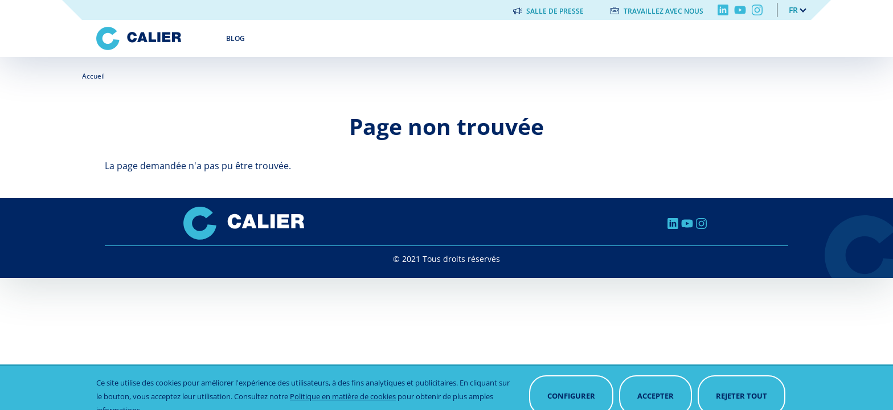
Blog (235, 38)
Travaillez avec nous (663, 11)
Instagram (757, 10)
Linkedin (723, 10)
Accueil (93, 76)
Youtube (740, 10)
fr (793, 10)
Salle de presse (555, 11)
